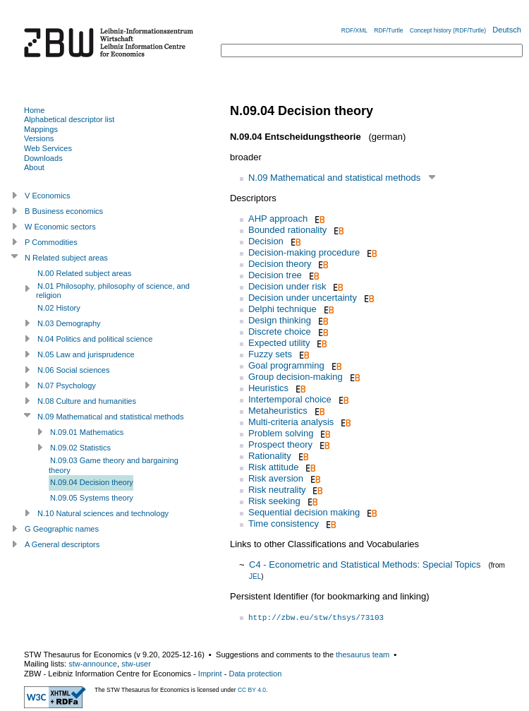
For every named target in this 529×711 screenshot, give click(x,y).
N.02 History (58, 308)
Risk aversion (275, 478)
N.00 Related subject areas (84, 273)
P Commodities (51, 242)
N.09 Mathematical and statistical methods (334, 177)
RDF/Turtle (388, 30)
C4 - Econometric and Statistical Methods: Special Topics (365, 564)
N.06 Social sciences (73, 370)
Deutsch (506, 29)
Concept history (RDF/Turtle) (448, 30)
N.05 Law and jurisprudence (86, 354)
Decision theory (280, 263)
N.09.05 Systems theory (91, 498)
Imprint (210, 673)
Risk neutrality (277, 489)
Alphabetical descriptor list (69, 119)
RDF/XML (354, 30)
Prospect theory (280, 444)
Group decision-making (295, 376)
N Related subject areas (66, 257)
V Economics (47, 195)
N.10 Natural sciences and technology (103, 513)
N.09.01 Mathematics (86, 432)
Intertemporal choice (290, 399)
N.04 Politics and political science (94, 339)
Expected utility (279, 342)
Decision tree (275, 275)
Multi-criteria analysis (291, 422)
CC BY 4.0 (252, 689)
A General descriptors (62, 544)
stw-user (136, 663)
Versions (39, 138)
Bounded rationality (287, 230)
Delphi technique (282, 309)
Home (34, 110)
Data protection (255, 673)
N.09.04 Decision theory (91, 482)
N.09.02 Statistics (80, 447)
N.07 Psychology (66, 385)
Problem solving (281, 433)
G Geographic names (62, 529)
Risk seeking (274, 501)
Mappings (41, 129)
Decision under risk (287, 286)
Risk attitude (273, 467)
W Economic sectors (60, 226)
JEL (255, 576)
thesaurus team (362, 654)
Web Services (48, 148)
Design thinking (279, 320)
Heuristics (268, 388)
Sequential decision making (304, 512)
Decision (266, 241)
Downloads (43, 158)
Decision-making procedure (304, 252)
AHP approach (278, 218)
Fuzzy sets (270, 354)
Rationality (269, 455)
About (34, 167)
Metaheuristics (278, 410)
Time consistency (283, 523)
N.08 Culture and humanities (86, 401)
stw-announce (92, 663)
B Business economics (64, 211)
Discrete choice (279, 331)
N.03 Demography (69, 323)
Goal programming (286, 365)
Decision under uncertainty (302, 297)
